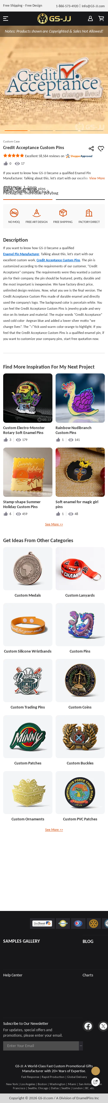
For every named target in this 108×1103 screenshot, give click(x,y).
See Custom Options (80, 240)
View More (96, 178)
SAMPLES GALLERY (21, 941)
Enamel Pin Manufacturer (21, 300)
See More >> (54, 570)
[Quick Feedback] (95, 1082)
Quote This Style (27, 240)
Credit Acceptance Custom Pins (58, 306)
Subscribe (71, 1045)
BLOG (88, 941)
